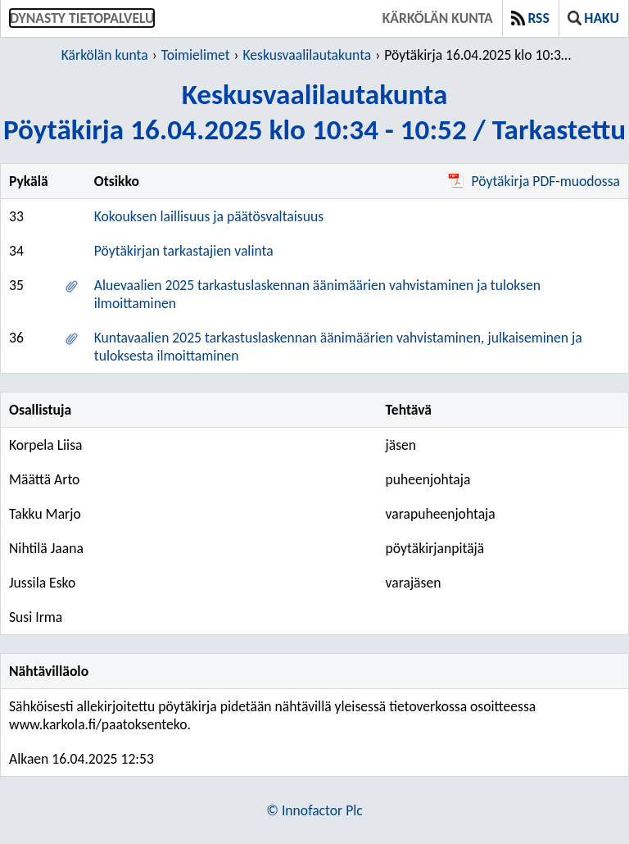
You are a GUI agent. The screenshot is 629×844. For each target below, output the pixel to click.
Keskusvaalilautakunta (307, 55)
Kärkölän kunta (437, 18)
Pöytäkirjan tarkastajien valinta (184, 251)
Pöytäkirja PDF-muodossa (534, 181)
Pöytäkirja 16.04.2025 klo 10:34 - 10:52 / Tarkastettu (480, 55)
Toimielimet (195, 55)
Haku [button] (593, 18)
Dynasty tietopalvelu (82, 18)
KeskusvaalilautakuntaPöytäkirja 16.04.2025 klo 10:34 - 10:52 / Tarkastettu (314, 111)
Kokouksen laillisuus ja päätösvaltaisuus (209, 216)
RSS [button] (530, 18)
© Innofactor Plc (314, 810)
